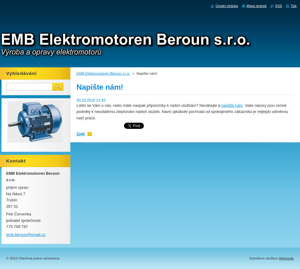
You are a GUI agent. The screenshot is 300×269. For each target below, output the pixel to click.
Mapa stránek (256, 6)
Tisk (294, 6)
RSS (278, 6)
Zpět (81, 134)
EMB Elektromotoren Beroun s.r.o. (103, 73)
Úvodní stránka (227, 6)
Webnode (286, 258)
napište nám (232, 105)
